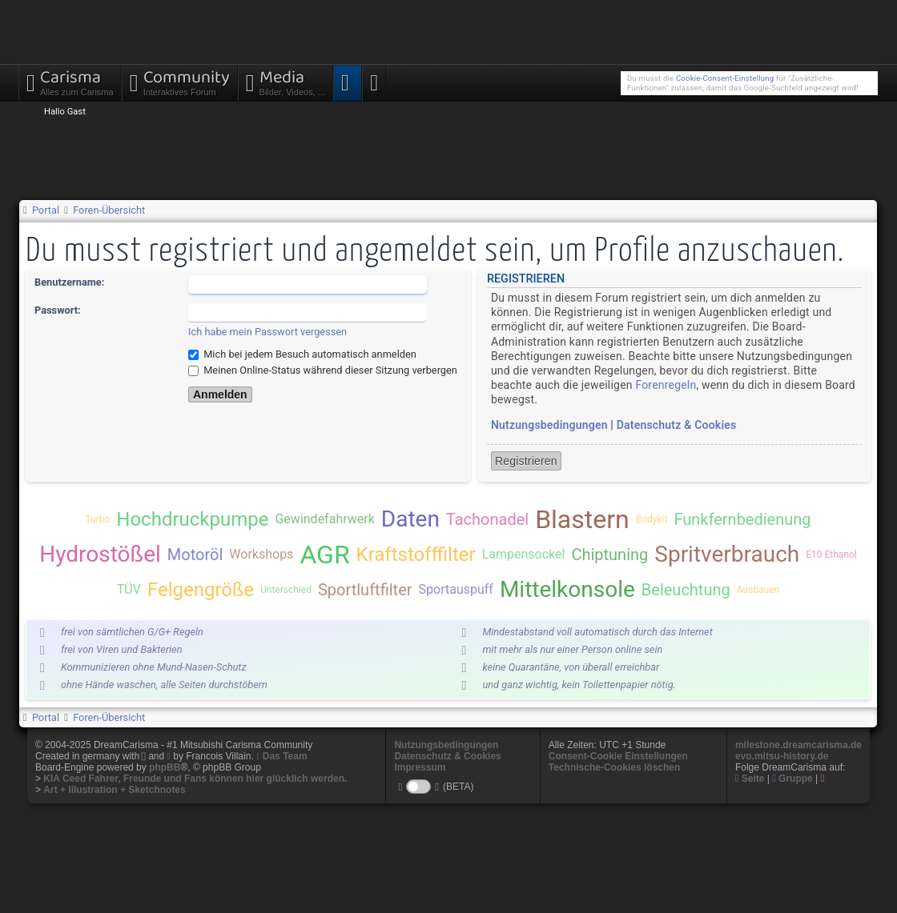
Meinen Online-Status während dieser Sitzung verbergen (322, 370)
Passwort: (57, 310)
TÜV (129, 589)
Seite (750, 778)
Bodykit (652, 519)
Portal (45, 210)
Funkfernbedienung (742, 519)
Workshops (261, 554)
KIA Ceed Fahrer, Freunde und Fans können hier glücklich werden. (195, 778)
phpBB (164, 767)
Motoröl (195, 554)
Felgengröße (200, 590)
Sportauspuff (456, 589)
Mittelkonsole (567, 589)
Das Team (285, 756)
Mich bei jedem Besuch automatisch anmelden (302, 354)
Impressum (419, 767)
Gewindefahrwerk (324, 519)
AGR (324, 554)
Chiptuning (609, 554)
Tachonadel (487, 519)
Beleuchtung (686, 589)
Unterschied (286, 589)
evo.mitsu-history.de (781, 756)
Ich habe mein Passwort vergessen (267, 332)
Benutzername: (69, 282)
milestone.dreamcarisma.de (798, 745)
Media (285, 81)
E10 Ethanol (831, 554)
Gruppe (792, 778)
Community (180, 81)
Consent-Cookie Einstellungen (618, 756)
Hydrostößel (100, 554)
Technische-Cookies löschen (615, 767)
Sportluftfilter (365, 589)
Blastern (582, 519)
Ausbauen (758, 589)
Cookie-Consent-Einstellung (725, 78)
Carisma (70, 81)
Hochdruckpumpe (192, 519)
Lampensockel (523, 554)
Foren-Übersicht (109, 210)
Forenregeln (665, 384)
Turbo (97, 519)
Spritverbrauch (726, 554)
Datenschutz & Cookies (677, 424)
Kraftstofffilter (416, 554)
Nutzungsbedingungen (549, 424)
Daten (410, 519)
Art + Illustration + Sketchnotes (114, 789)
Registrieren (526, 460)
